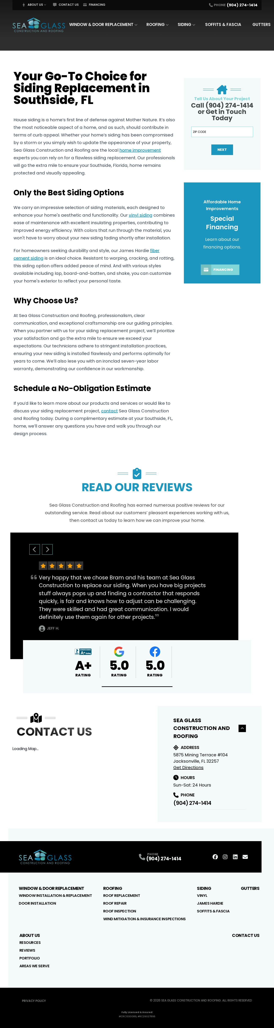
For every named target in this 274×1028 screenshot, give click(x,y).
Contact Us (66, 5)
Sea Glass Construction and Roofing (209, 728)
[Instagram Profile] (225, 856)
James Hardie (210, 903)
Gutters (261, 24)
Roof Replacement (121, 895)
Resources (30, 942)
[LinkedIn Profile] (235, 856)
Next (222, 149)
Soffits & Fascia (223, 24)
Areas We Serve (34, 966)
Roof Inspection (119, 911)
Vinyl (202, 895)
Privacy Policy (34, 1001)
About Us (32, 5)
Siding (184, 24)
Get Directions (188, 767)
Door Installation (37, 903)
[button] (137, 686)
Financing (94, 5)
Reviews (27, 950)
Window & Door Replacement (101, 24)
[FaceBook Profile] (215, 856)
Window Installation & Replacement (55, 895)
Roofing (155, 24)
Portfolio (29, 958)
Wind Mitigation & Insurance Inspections (144, 918)
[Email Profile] (245, 856)
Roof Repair (115, 903)
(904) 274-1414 (192, 803)
